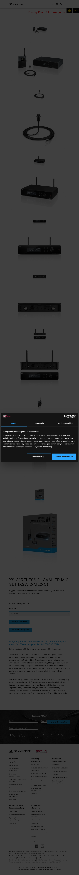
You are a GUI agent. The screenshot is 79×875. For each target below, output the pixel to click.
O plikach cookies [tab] (65, 423)
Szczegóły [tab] (39, 423)
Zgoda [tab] (14, 423)
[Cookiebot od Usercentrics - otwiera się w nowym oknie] (65, 416)
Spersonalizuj (39, 457)
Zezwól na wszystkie (64, 457)
